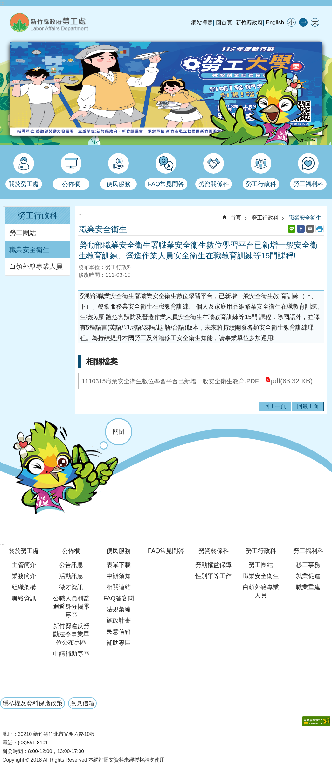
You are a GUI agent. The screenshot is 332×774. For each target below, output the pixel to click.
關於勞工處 (24, 550)
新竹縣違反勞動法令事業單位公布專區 (71, 634)
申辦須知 (119, 576)
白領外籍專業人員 (36, 266)
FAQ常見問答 (166, 550)
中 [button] (303, 22)
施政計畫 (119, 620)
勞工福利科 (308, 550)
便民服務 (119, 550)
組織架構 (24, 587)
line (291, 229)
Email (310, 229)
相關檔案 (102, 361)
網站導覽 (202, 22)
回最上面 (308, 406)
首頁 (236, 217)
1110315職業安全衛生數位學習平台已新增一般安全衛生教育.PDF (170, 381)
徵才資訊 (71, 587)
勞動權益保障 (213, 564)
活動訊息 (71, 576)
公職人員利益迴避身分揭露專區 (71, 606)
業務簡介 (24, 576)
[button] (316, 721)
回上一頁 (275, 406)
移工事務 (308, 564)
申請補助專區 (71, 653)
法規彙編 (119, 609)
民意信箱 (119, 631)
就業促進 (308, 576)
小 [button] (291, 22)
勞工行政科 (38, 215)
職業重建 (308, 587)
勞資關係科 (213, 550)
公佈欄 (71, 550)
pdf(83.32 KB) (291, 381)
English (275, 22)
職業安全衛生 (29, 250)
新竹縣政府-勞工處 (81, 22)
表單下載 (119, 564)
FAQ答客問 (118, 598)
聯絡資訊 (24, 598)
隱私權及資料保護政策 (32, 703)
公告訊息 (71, 564)
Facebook (301, 229)
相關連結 (119, 587)
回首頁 (224, 22)
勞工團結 (22, 233)
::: (2, 3)
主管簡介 (24, 564)
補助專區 (119, 642)
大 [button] (315, 22)
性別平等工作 (213, 576)
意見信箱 (82, 703)
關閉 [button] (118, 432)
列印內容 (319, 229)
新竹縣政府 (249, 22)
